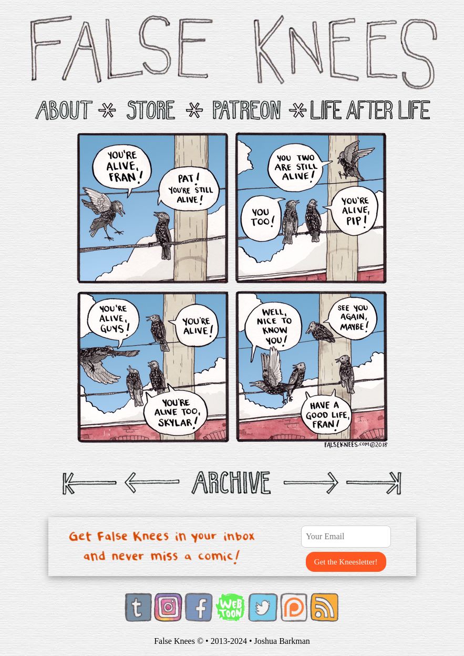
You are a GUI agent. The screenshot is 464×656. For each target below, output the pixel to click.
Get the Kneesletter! (346, 562)
